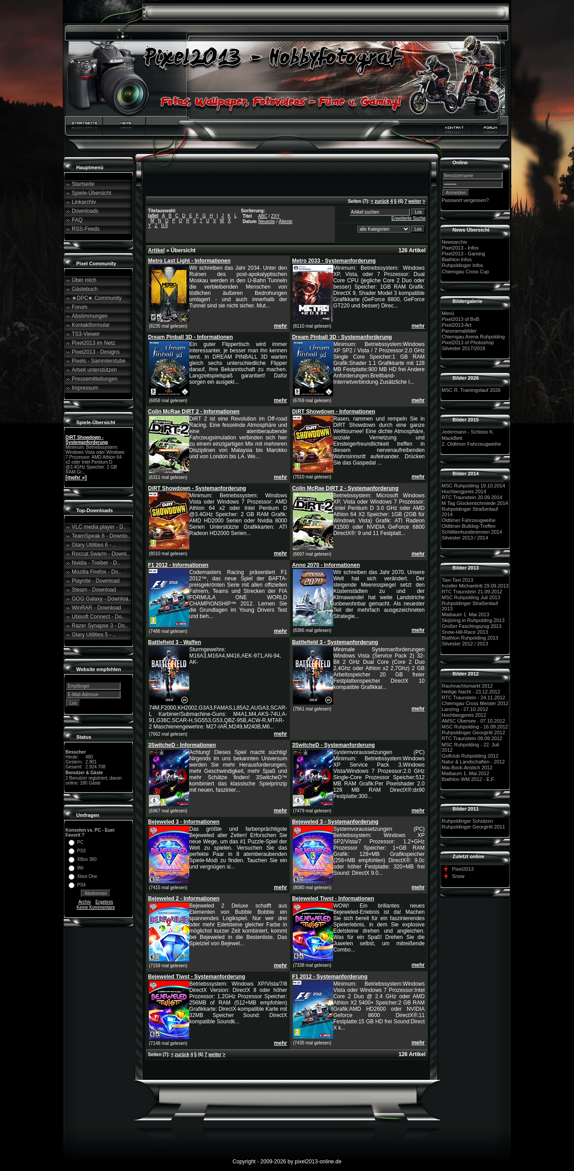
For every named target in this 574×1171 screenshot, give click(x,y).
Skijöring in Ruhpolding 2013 (473, 620)
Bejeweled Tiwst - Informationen (333, 898)
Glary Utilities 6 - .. (94, 545)
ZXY (275, 216)
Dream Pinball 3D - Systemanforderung (342, 337)
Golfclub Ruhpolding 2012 (470, 756)
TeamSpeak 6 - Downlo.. (101, 536)
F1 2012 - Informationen (178, 565)
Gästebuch (85, 289)
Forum (79, 307)
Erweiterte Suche (408, 218)
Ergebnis (104, 901)
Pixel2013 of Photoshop (468, 342)
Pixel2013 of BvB (460, 319)
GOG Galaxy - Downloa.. (101, 599)
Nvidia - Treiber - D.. (96, 563)
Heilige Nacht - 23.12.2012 (471, 691)
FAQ (77, 220)
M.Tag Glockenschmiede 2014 (475, 503)
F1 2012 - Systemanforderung (329, 977)
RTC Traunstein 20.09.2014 (472, 497)
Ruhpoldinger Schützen (467, 821)
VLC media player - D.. (99, 527)
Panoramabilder (459, 330)
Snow (458, 876)
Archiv (84, 901)
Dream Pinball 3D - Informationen (190, 337)
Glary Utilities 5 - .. (94, 635)
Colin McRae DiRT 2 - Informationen (193, 411)
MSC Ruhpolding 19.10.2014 (473, 485)
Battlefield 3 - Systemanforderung (335, 642)
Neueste (266, 221)
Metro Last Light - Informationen (189, 261)
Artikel (156, 250)
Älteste (286, 221)
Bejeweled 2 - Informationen (183, 898)
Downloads (85, 211)
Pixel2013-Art (456, 325)
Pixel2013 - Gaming (463, 253)
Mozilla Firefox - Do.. (96, 572)
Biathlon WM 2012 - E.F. (468, 779)
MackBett (452, 438)
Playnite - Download (96, 581)
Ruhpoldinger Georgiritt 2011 (473, 826)
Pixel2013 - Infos (460, 247)
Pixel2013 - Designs (96, 352)
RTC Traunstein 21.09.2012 (472, 591)
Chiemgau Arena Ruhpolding (473, 336)
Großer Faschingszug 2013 (471, 626)
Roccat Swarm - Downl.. (101, 554)
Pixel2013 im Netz (93, 343)
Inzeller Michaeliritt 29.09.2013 (475, 585)
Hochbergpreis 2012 (464, 715)
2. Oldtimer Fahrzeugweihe (471, 444)
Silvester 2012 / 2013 (465, 644)
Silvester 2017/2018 (463, 348)
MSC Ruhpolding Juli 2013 (471, 597)
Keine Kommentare (96, 907)
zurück (381, 201)
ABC (262, 216)
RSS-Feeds (86, 229)
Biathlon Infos (457, 259)
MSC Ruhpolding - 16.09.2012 (475, 726)
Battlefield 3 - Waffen (174, 642)
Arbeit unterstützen (94, 370)
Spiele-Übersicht (91, 193)
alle (153, 215)
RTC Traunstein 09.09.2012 (472, 738)
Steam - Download (94, 590)
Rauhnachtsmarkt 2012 (467, 686)
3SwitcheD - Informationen (182, 745)
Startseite (83, 184)
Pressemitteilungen (94, 379)
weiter (414, 201)
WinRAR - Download (96, 608)
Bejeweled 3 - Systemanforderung (335, 822)
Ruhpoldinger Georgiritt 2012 (473, 732)
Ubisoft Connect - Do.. (98, 617)
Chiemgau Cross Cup (465, 271)
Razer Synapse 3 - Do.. (100, 626)
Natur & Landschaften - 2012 (473, 761)
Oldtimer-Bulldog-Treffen (469, 526)
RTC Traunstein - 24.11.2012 (473, 697)
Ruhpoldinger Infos (462, 265)
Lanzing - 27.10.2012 (465, 709)
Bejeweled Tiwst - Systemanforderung (196, 977)
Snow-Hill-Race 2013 (465, 632)
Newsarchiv (454, 242)
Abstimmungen (90, 316)
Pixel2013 (463, 869)
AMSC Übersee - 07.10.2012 (473, 721)
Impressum (85, 388)
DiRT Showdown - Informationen (333, 411)
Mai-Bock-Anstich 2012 (467, 767)
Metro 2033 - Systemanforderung (334, 261)
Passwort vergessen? (465, 200)
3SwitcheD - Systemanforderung (333, 745)
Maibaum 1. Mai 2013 (465, 614)
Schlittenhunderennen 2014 (472, 532)
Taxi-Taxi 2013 (457, 580)
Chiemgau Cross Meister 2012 (475, 703)
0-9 (164, 225)
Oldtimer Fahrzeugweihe (469, 520)
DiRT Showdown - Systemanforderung (86, 440)
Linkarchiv (84, 202)
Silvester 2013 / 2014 (465, 538)
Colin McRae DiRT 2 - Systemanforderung (345, 488)
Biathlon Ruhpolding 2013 (470, 637)
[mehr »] (76, 477)
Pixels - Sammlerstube (99, 361)
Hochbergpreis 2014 (464, 491)
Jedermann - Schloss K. (468, 432)
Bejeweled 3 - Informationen (183, 822)
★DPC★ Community (97, 298)
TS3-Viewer (86, 334)
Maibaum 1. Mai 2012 (465, 773)
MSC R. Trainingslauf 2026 (471, 390)
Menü (448, 313)
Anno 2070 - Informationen (326, 565)
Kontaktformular (91, 325)
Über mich (84, 280)
